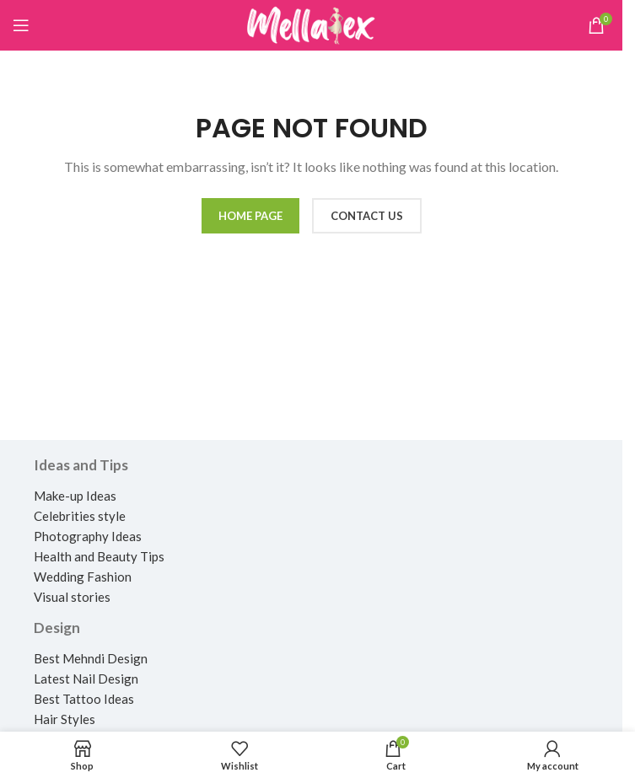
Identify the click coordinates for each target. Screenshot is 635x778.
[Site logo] (311, 24)
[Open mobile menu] (21, 25)
